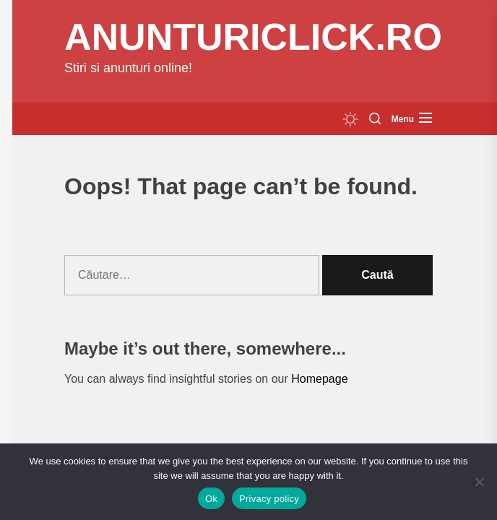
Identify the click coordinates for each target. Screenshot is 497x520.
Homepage (319, 379)
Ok (211, 498)
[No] (479, 481)
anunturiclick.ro (253, 37)
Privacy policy (269, 498)
